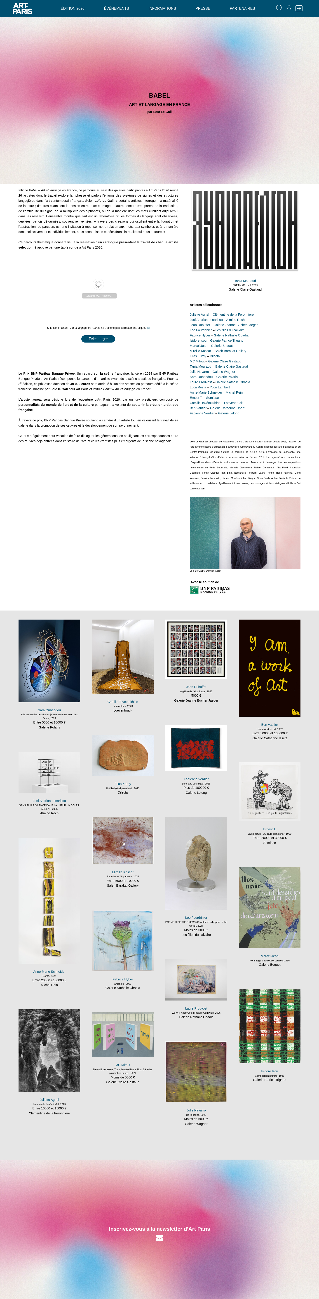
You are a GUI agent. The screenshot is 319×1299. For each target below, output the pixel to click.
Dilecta (215, 356)
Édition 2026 (72, 8)
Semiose (212, 397)
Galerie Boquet (222, 346)
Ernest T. (196, 397)
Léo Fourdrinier (201, 330)
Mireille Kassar (200, 351)
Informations (162, 8)
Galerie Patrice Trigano (226, 340)
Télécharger (98, 339)
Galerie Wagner (224, 371)
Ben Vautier (198, 408)
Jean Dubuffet (200, 325)
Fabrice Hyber (200, 335)
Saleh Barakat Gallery (230, 351)
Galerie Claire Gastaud (245, 289)
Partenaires (242, 8)
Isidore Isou (198, 340)
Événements (116, 8)
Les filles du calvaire (230, 330)
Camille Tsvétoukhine (205, 403)
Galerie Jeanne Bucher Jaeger (235, 325)
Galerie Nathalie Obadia (231, 335)
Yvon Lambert (220, 387)
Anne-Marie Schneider (206, 392)
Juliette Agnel (199, 314)
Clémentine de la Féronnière (233, 314)
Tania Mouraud (245, 281)
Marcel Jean (198, 346)
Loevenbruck (233, 403)
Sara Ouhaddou (201, 377)
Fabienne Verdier (202, 413)
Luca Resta (198, 387)
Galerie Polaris (227, 377)
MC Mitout (197, 361)
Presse (203, 8)
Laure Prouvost (201, 382)
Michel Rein (234, 392)
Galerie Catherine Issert (227, 408)
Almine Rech (235, 320)
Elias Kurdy (198, 356)
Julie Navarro (199, 371)
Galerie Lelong (228, 413)
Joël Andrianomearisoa (206, 320)
